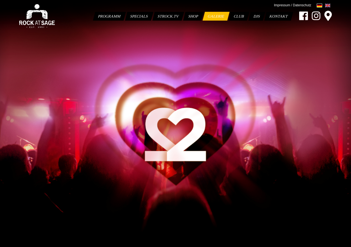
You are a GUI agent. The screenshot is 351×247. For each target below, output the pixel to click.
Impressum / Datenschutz (292, 5)
